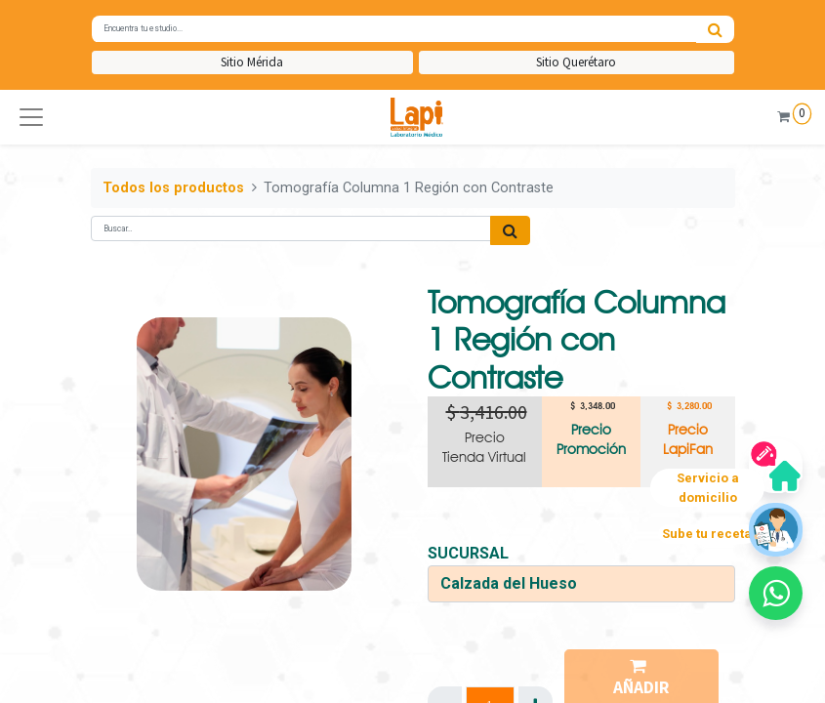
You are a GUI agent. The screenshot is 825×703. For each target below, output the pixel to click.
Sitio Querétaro (576, 62)
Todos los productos (173, 188)
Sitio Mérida (252, 62)
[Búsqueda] (715, 29)
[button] (31, 117)
